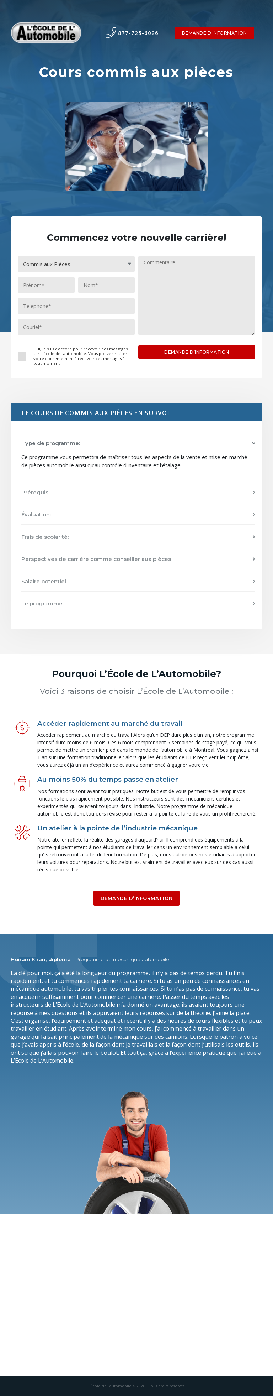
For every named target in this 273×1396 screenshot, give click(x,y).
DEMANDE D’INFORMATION (214, 33)
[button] (138, 443)
